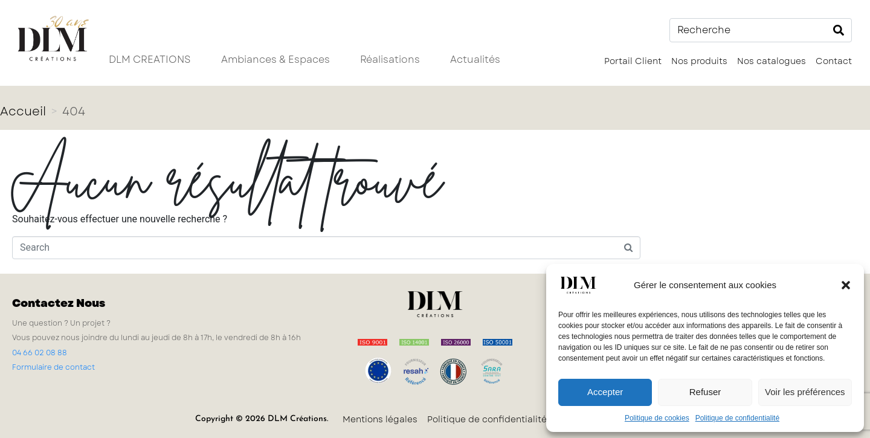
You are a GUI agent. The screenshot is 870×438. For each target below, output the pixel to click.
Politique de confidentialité (737, 418)
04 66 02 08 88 (39, 352)
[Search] (838, 30)
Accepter (605, 392)
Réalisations (390, 59)
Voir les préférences (805, 392)
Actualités (475, 59)
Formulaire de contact (53, 367)
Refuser (705, 392)
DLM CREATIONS (150, 59)
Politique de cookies (657, 418)
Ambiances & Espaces (275, 59)
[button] (846, 285)
